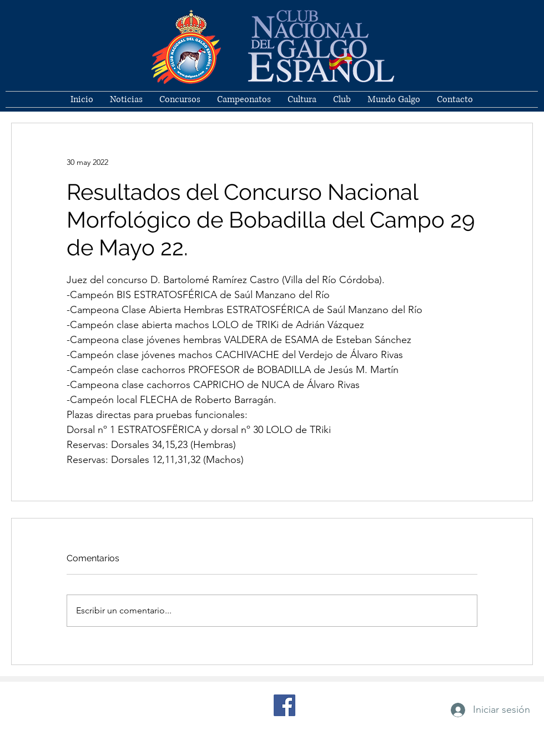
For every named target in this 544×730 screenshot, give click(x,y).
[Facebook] (284, 705)
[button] (342, 99)
